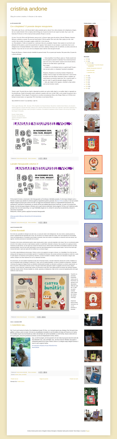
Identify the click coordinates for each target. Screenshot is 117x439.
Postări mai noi (14, 379)
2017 (87, 75)
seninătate (24, 374)
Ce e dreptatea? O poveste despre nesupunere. (31, 26)
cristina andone (28, 9)
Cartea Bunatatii (17, 230)
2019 (87, 61)
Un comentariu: (31, 317)
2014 (87, 82)
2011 (87, 88)
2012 (87, 86)
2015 (87, 80)
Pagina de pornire (44, 379)
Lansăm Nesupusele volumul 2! (24, 164)
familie (16, 374)
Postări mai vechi (74, 379)
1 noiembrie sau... (18, 325)
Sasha (20, 374)
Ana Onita (60, 201)
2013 (87, 84)
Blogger (87, 431)
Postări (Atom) (20, 381)
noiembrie (89, 63)
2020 (87, 59)
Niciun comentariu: (32, 158)
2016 (87, 77)
